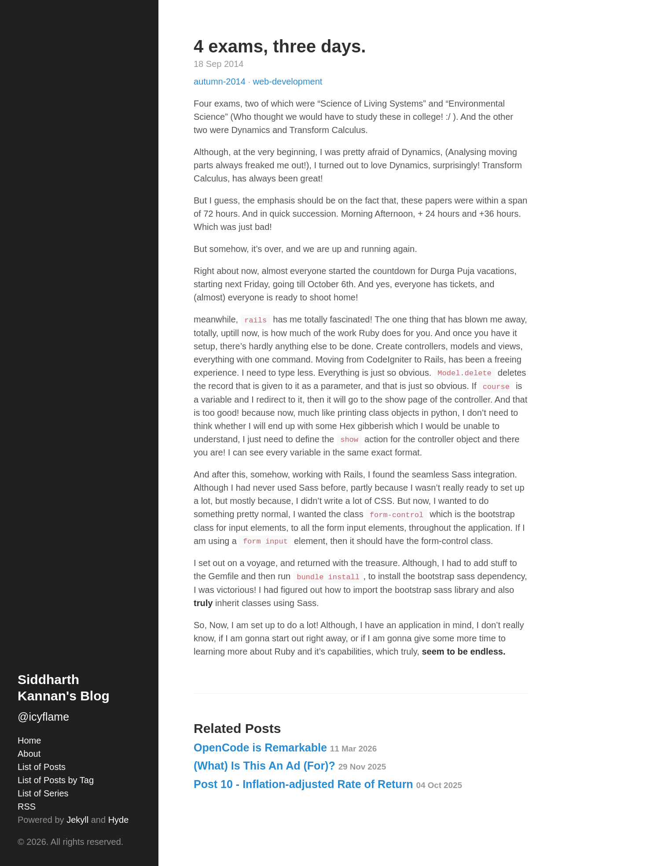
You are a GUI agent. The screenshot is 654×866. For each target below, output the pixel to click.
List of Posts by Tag (56, 780)
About (29, 754)
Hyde (118, 820)
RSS (27, 806)
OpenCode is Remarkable (285, 747)
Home (29, 740)
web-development (288, 81)
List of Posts (42, 767)
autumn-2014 (221, 81)
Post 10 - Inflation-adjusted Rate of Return (328, 784)
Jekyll (77, 820)
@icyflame (43, 717)
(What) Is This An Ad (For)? (290, 765)
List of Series (43, 793)
